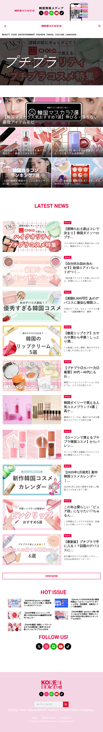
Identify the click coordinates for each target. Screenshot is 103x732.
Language (71, 34)
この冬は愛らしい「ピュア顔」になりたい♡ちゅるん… (81, 511)
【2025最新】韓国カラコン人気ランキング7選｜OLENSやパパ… (25, 182)
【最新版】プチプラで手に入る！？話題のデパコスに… (81, 546)
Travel (50, 34)
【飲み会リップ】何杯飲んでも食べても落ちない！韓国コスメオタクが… (25, 152)
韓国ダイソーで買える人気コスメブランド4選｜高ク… (81, 407)
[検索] (66, 704)
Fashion (40, 34)
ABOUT (35, 718)
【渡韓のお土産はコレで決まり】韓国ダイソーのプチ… (81, 233)
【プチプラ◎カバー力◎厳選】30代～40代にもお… (81, 372)
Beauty (6, 34)
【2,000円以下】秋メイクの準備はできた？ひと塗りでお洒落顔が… (76, 152)
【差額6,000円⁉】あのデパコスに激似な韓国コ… (81, 300)
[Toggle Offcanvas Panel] (5, 26)
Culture (59, 34)
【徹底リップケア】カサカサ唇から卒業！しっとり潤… (81, 337)
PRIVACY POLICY (49, 718)
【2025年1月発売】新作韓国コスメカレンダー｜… (81, 476)
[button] (99, 26)
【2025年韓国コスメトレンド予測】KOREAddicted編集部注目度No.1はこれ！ (38, 615)
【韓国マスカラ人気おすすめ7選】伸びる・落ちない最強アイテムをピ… (50, 119)
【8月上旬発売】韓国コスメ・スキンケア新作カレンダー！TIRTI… (77, 182)
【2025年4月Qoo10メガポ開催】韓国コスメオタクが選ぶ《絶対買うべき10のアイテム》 (37, 603)
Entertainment (26, 34)
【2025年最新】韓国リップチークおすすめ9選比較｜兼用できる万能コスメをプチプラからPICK (38, 627)
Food (14, 34)
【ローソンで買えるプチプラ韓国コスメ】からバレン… (81, 441)
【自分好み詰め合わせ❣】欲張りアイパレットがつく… (81, 267)
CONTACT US (65, 718)
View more (51, 576)
